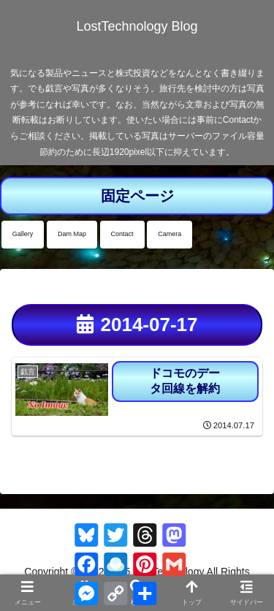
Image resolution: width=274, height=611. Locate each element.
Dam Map (72, 234)
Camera (169, 234)
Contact (122, 234)
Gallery (23, 234)
